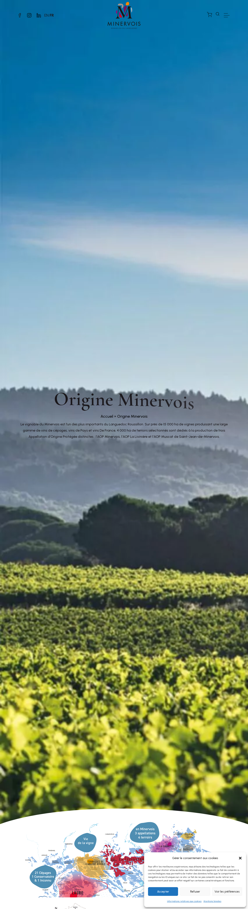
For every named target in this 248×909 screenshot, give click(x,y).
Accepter (163, 891)
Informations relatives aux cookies (184, 901)
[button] (240, 858)
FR (52, 15)
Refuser (195, 891)
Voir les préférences (227, 891)
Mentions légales (212, 901)
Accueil (107, 416)
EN (46, 15)
